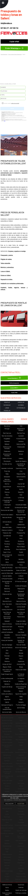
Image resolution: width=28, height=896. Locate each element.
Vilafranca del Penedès (7, 447)
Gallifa (7, 658)
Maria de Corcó (7, 601)
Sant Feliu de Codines (21, 613)
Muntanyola (7, 461)
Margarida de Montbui (21, 429)
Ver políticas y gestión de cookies (15, 799)
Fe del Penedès (20, 438)
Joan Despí (21, 632)
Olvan (21, 650)
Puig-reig (7, 471)
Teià (21, 426)
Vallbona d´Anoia (7, 884)
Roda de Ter (7, 681)
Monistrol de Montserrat (21, 511)
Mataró (21, 691)
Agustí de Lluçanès (21, 694)
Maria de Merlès (7, 517)
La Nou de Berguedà (7, 678)
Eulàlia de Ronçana (21, 586)
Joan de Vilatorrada (7, 573)
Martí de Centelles (7, 436)
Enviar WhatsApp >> (14, 48)
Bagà (20, 699)
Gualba (7, 598)
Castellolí (21, 436)
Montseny (21, 626)
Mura (7, 495)
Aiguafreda (7, 699)
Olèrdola (21, 559)
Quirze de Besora (21, 712)
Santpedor (7, 476)
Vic (7, 538)
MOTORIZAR (7, 405)
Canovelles (7, 637)
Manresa (7, 492)
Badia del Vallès (7, 527)
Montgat (7, 428)
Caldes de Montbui (7, 567)
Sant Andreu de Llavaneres (7, 670)
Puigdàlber (7, 438)
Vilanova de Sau (7, 594)
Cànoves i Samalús (21, 635)
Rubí (21, 495)
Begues (21, 656)
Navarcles (21, 492)
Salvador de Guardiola (20, 641)
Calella (7, 489)
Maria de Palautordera (7, 480)
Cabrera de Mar (21, 444)
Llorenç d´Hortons (7, 609)
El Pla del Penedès (7, 578)
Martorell (7, 591)
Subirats (21, 887)
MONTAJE (7, 402)
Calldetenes (20, 524)
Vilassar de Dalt (21, 527)
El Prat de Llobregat (21, 581)
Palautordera (21, 616)
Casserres (21, 555)
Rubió (21, 489)
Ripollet (7, 607)
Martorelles (7, 691)
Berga (21, 667)
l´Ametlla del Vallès (21, 505)
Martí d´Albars (21, 546)
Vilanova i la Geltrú (7, 530)
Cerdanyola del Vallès (21, 507)
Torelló (21, 552)
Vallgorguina (21, 588)
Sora (21, 658)
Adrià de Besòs (7, 522)
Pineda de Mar (21, 533)
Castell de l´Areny (21, 468)
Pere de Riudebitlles (7, 570)
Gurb (21, 538)
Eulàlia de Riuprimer (21, 684)
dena (7, 562)
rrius (21, 471)
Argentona (21, 661)
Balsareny (7, 588)
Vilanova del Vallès (21, 669)
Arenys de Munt (7, 664)
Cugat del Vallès (21, 621)
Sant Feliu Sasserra (21, 567)
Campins (21, 702)
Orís (7, 650)
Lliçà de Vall (21, 484)
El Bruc (21, 479)
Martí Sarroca (7, 433)
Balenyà (7, 586)
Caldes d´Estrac (7, 458)
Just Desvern (21, 609)
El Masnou (21, 578)
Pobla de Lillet (7, 533)
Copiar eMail (14, 41)
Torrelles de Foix (7, 464)
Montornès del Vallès (7, 510)
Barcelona (7, 426)
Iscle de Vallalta (7, 576)
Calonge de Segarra (7, 705)
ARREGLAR (21, 402)
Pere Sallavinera (21, 549)
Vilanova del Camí (7, 626)
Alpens (7, 696)
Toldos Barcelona (4, 54)
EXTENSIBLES (21, 408)
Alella (21, 696)
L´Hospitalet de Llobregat (7, 501)
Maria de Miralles (21, 514)
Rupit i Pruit (7, 552)
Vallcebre (7, 684)
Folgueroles (20, 544)
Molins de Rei (21, 486)
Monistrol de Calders (7, 514)
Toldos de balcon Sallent (7, 893)
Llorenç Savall (21, 607)
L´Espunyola (7, 505)
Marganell (21, 591)
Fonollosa (7, 544)
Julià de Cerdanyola (7, 632)
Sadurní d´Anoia (7, 624)
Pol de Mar (7, 549)
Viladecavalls (21, 447)
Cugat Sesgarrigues (7, 674)
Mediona (7, 661)
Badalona (21, 451)
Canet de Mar (21, 637)
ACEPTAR (21, 803)
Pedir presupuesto (14, 383)
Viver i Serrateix (7, 604)
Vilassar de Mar (7, 629)
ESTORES (21, 405)
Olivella (21, 653)
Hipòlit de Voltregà (21, 890)
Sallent (21, 522)
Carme (7, 559)
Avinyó (21, 454)
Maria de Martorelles (7, 565)
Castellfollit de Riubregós (21, 464)
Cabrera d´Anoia (21, 601)
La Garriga (21, 497)
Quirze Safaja (21, 707)
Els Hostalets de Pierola (7, 582)
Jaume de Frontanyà (21, 573)
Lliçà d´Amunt (7, 486)
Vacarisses (21, 884)
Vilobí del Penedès (21, 604)
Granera (7, 541)
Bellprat (7, 444)
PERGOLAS (7, 410)
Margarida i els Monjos (21, 518)
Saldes (7, 890)
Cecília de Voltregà (20, 624)
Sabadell (7, 621)
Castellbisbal (7, 535)
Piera (21, 565)
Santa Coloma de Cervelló (7, 555)
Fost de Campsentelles (7, 708)
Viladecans (7, 451)
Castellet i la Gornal (7, 468)
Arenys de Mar (21, 664)
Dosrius (7, 484)
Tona (21, 629)
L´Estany (21, 500)
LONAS (7, 408)
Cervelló (7, 507)
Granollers (21, 598)
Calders (21, 458)
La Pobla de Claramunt (21, 674)
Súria (7, 887)
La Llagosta (21, 678)
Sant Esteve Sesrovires (7, 617)
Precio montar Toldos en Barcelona (15, 54)
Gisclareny (21, 541)
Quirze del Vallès (7, 712)
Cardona (21, 441)
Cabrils (7, 702)
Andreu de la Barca (7, 694)
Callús (7, 524)
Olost (7, 653)
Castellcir (7, 441)
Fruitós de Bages (21, 705)
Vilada (21, 535)
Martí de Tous (21, 433)
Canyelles (7, 635)
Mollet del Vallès (21, 570)
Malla (7, 474)
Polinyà (21, 530)
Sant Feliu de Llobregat (7, 613)
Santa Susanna (21, 476)
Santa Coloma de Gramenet (21, 687)
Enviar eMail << (14, 387)
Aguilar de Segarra (20, 461)
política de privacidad (15, 103)
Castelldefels (21, 562)
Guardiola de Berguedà (21, 594)
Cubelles (21, 681)
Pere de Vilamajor (7, 645)
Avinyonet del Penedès (7, 454)
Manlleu (7, 546)
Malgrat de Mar (21, 474)
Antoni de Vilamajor (21, 647)
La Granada (7, 497)
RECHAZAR (9, 803)
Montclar (7, 656)
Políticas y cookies (21, 893)
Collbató (21, 576)
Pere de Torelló (21, 645)
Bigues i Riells (7, 667)
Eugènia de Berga (7, 687)
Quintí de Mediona (7, 647)
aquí (4, 120)
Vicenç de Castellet (7, 640)
